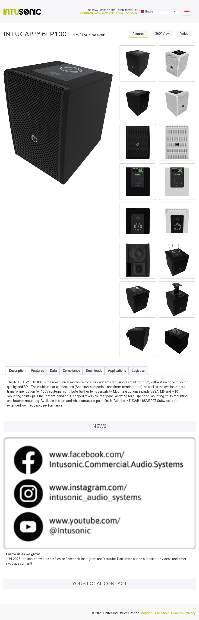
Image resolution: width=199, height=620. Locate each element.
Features (37, 371)
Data (53, 371)
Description (17, 371)
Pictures (139, 34)
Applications (117, 371)
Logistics (138, 371)
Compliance (71, 371)
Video (184, 33)
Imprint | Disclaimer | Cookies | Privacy (168, 613)
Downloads (94, 371)
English (148, 11)
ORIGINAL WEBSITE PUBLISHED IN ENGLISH (113, 10)
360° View (162, 33)
